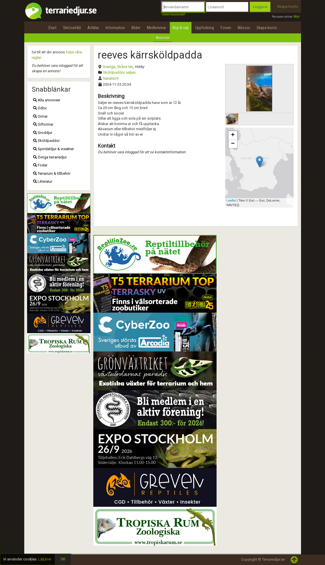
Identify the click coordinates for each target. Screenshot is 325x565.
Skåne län (125, 67)
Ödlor (40, 108)
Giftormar (43, 124)
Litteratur (42, 181)
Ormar (40, 116)
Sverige (109, 67)
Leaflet (231, 200)
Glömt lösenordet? (173, 14)
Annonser (162, 37)
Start (52, 27)
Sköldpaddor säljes (119, 72)
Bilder (136, 27)
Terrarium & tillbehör (51, 173)
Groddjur (42, 132)
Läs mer (44, 559)
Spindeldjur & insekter (53, 149)
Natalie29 (110, 78)
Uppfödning (204, 27)
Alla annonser (46, 100)
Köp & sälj (181, 27)
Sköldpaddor (46, 140)
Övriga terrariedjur (50, 157)
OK (62, 559)
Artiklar (93, 27)
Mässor (244, 27)
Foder (40, 165)
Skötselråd (72, 27)
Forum (226, 27)
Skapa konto (287, 6)
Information (115, 27)
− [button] (233, 144)
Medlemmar (156, 27)
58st (296, 16)
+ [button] (233, 135)
